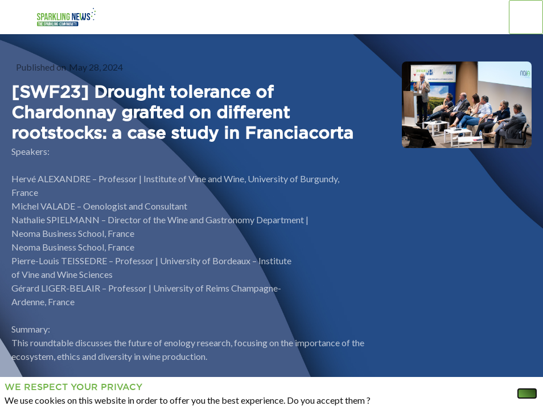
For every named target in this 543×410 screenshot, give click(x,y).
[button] (17, 17)
